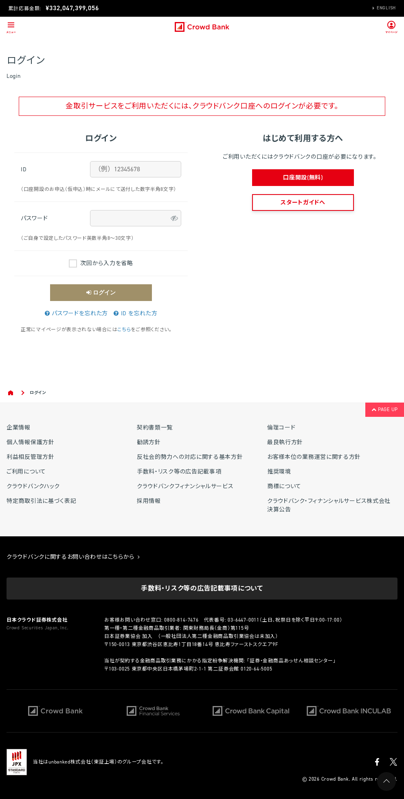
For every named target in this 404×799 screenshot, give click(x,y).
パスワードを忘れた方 (76, 313)
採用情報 (149, 501)
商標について (284, 486)
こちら (124, 329)
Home (11, 392)
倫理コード (281, 428)
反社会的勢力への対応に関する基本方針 (190, 457)
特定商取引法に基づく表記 (41, 501)
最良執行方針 (285, 442)
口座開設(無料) (303, 177)
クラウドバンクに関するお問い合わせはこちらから (73, 557)
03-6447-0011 (243, 620)
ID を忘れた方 (135, 313)
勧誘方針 (149, 442)
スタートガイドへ (303, 202)
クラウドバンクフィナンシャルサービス (185, 486)
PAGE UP (384, 409)
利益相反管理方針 (31, 457)
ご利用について (26, 472)
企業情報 (19, 428)
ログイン (101, 292)
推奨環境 (279, 472)
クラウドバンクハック (33, 486)
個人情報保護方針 (31, 442)
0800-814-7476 (181, 620)
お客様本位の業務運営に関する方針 (314, 457)
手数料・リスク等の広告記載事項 (179, 472)
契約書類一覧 (155, 428)
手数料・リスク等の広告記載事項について (202, 588)
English (386, 8)
